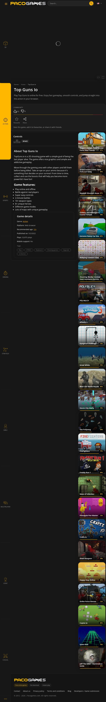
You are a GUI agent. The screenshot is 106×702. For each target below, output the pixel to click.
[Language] (100, 3)
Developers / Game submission (86, 691)
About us (26, 691)
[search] (91, 3)
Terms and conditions (56, 691)
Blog (69, 691)
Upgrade (66, 250)
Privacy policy (38, 691)
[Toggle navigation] (6, 4)
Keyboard (39, 250)
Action (25, 221)
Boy (20, 250)
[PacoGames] (30, 680)
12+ (35, 229)
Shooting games (52, 250)
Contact (17, 691)
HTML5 (28, 250)
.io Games (22, 254)
